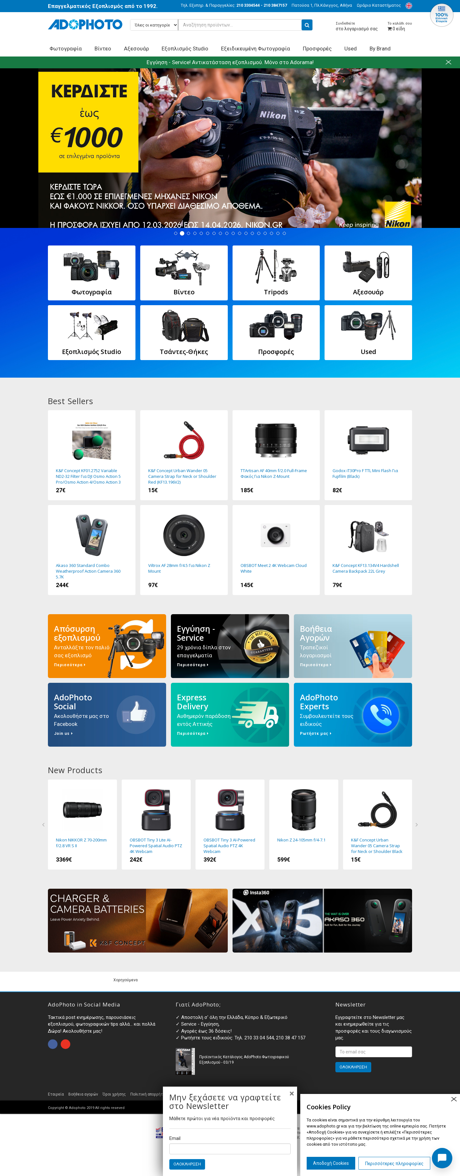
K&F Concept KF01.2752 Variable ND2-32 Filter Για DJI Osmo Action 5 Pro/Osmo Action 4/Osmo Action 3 (91, 455)
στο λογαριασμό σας (357, 26)
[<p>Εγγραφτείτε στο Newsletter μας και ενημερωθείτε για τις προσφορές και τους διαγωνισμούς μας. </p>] (373, 1051)
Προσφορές (317, 48)
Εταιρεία (56, 1094)
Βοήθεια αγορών (83, 1094)
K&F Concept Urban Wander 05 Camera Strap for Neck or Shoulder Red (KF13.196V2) (184, 455)
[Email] (230, 1148)
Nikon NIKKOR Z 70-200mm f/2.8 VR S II (82, 825)
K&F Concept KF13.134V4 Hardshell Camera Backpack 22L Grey (368, 550)
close (454, 1099)
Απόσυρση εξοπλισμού (107, 646)
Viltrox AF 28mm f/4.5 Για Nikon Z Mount (184, 550)
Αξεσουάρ (136, 48)
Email (174, 1138)
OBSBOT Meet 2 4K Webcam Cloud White (276, 550)
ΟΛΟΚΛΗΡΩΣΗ (187, 1164)
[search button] (307, 24)
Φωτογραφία (66, 48)
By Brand (380, 48)
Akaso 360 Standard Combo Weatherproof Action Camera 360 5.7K (91, 550)
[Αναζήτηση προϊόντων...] (221, 24)
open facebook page (52, 1044)
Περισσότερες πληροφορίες (394, 1163)
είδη (399, 26)
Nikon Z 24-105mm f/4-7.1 (303, 825)
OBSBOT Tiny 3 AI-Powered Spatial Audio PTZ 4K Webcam (229, 825)
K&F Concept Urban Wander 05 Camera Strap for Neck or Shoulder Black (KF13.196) (377, 825)
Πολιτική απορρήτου (148, 1094)
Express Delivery (230, 715)
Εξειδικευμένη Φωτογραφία (255, 48)
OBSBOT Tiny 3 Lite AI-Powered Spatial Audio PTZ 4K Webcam (156, 825)
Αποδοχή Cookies (331, 1163)
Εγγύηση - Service (230, 646)
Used (350, 48)
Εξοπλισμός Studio (185, 48)
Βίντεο (103, 48)
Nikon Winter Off (230, 148)
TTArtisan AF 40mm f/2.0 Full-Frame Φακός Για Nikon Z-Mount (276, 455)
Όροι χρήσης (114, 1094)
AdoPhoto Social (107, 715)
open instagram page (65, 1044)
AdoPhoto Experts (353, 715)
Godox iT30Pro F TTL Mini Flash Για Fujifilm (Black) (368, 455)
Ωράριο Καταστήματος (379, 5)
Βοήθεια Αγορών (353, 646)
